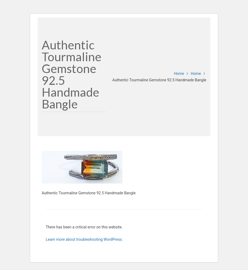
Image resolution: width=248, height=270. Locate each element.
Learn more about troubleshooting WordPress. (84, 239)
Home (179, 73)
